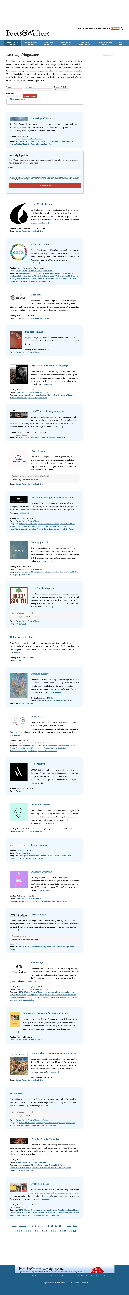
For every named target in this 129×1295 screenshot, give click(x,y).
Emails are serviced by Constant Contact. (26, 179)
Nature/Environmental (45, 278)
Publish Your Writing (12, 43)
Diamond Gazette (40, 804)
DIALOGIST (38, 764)
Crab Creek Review (41, 204)
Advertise (49, 1276)
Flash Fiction (56, 141)
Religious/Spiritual (30, 281)
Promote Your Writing (31, 43)
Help (73, 1276)
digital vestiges (39, 844)
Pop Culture (66, 278)
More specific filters (17, 99)
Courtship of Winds (42, 118)
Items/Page (10, 93)
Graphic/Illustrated (35, 276)
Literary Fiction (16, 144)
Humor (46, 276)
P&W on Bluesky (118, 34)
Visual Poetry (43, 281)
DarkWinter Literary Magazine (48, 411)
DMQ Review (38, 914)
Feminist (13, 276)
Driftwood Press (40, 1183)
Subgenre (28, 87)
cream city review (40, 244)
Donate (79, 29)
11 (56, 1225)
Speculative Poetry (43, 1215)
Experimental (40, 141)
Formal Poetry (67, 141)
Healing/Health (53, 395)
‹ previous (22, 1225)
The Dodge (37, 962)
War (50, 281)
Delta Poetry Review (21, 637)
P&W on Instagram (121, 34)
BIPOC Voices (24, 946)
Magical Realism (48, 437)
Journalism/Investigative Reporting (57, 1122)
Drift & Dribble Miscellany (46, 1138)
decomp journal (39, 542)
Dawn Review (38, 450)
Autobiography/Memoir (28, 273)
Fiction (24, 139)
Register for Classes (66, 43)
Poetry (18, 139)
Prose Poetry (49, 144)
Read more (43, 223)
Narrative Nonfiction (28, 278)
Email (11, 168)
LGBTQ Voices (55, 276)
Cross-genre (57, 273)
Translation (47, 270)
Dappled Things (34, 331)
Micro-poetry (15, 278)
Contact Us (90, 1276)
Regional (19, 281)
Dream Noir (16, 1093)
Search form (122, 28)
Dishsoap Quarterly (41, 871)
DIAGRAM (37, 716)
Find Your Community (49, 43)
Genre (8, 87)
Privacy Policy (101, 1276)
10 (52, 1225)
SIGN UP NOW (44, 185)
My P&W (98, 29)
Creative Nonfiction (35, 139)
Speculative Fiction (67, 529)
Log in (105, 29)
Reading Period (60, 87)
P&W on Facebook (114, 34)
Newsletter (89, 29)
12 (60, 1225)
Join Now (120, 43)
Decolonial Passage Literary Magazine (52, 497)
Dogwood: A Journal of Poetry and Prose (45, 1013)
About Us (80, 1276)
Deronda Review (40, 673)
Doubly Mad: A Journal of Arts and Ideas (53, 1053)
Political (40, 144)
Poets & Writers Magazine (105, 43)
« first (14, 1225)
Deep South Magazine (43, 588)
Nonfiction (26, 144)
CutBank (36, 294)
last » (75, 1225)
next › (69, 1225)
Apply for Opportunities (85, 43)
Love (76, 276)
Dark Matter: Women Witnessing (49, 365)
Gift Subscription (38, 1276)
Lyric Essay (32, 526)
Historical (39, 1122)
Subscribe (115, 29)
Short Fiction (72, 997)
